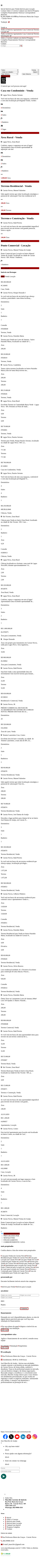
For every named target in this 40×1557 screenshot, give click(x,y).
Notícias (21, 13)
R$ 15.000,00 (5, 241)
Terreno (36, 30)
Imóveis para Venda (12, 9)
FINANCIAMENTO (11, 1240)
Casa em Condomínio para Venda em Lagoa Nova (18, 1272)
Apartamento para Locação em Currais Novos (21, 1265)
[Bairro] (36, 72)
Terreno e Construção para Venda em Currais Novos (18, 1270)
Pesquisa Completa (12, 1527)
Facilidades (5, 1346)
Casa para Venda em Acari (29, 1260)
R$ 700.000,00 (6, 133)
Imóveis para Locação (27, 9)
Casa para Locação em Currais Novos (19, 1259)
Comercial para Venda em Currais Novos (20, 1260)
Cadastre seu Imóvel (26, 11)
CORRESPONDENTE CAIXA (14, 1242)
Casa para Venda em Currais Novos (13, 1256)
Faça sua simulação (12, 1328)
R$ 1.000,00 (5, 268)
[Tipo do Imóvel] (10, 70)
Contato (3, 11)
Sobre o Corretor (12, 11)
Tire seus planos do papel (10, 1326)
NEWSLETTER (9, 1238)
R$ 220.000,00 (6, 181)
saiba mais (4, 1330)
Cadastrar (24, 1308)
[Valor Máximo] (30, 74)
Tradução (5, 22)
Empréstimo (22, 1346)
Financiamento (13, 13)
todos (3, 276)
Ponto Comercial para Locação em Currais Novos (19, 1266)
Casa (24, 30)
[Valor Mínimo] (9, 74)
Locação (12, 276)
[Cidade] (10, 72)
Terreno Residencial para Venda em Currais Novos (16, 1257)
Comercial (29, 30)
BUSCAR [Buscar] (5, 76)
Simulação (14, 1346)
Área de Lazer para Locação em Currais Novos (20, 1268)
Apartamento (17, 30)
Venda (7, 276)
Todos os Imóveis (7, 30)
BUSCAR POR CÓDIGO (4, 80)
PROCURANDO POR (11, 1236)
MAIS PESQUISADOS (12, 1234)
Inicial (3, 9)
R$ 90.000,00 (5, 214)
